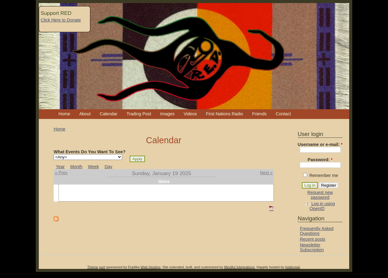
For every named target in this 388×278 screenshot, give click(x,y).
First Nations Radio (224, 113)
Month (76, 166)
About (85, 113)
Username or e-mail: (320, 144)
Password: (320, 159)
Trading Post (138, 113)
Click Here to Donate (61, 20)
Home (64, 113)
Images (167, 113)
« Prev (61, 172)
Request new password (320, 195)
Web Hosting (151, 267)
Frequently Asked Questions (316, 231)
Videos (190, 113)
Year (60, 166)
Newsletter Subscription (312, 247)
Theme (92, 267)
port (102, 267)
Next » (266, 172)
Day (108, 166)
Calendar (108, 113)
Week (93, 166)
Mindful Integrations (239, 267)
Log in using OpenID (322, 206)
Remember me (320, 175)
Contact (283, 113)
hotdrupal (292, 267)
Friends (259, 113)
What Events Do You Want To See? (89, 151)
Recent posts (312, 239)
